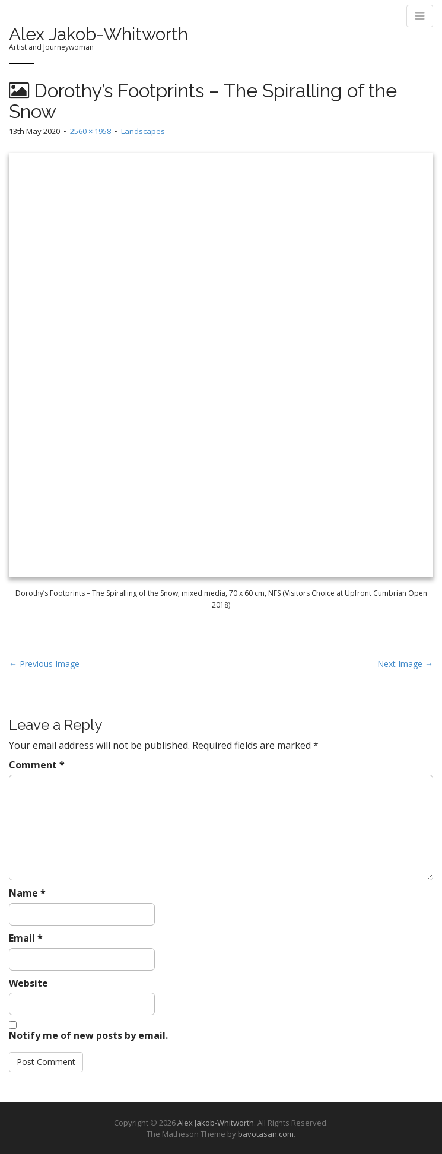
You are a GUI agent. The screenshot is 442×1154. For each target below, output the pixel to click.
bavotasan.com (266, 1133)
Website (28, 983)
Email (26, 938)
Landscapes (143, 131)
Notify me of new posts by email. (88, 1035)
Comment (37, 764)
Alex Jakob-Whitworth (98, 34)
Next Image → (405, 663)
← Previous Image (44, 663)
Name (27, 892)
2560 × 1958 (90, 131)
